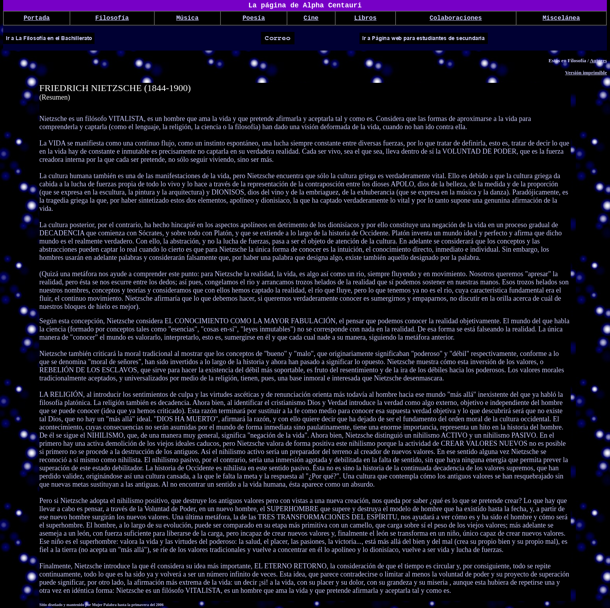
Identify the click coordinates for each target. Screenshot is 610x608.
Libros (365, 18)
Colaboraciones (455, 18)
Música (187, 18)
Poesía (253, 18)
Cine (310, 18)
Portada (37, 18)
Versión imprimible (586, 72)
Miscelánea (561, 18)
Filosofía (112, 18)
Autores (598, 60)
